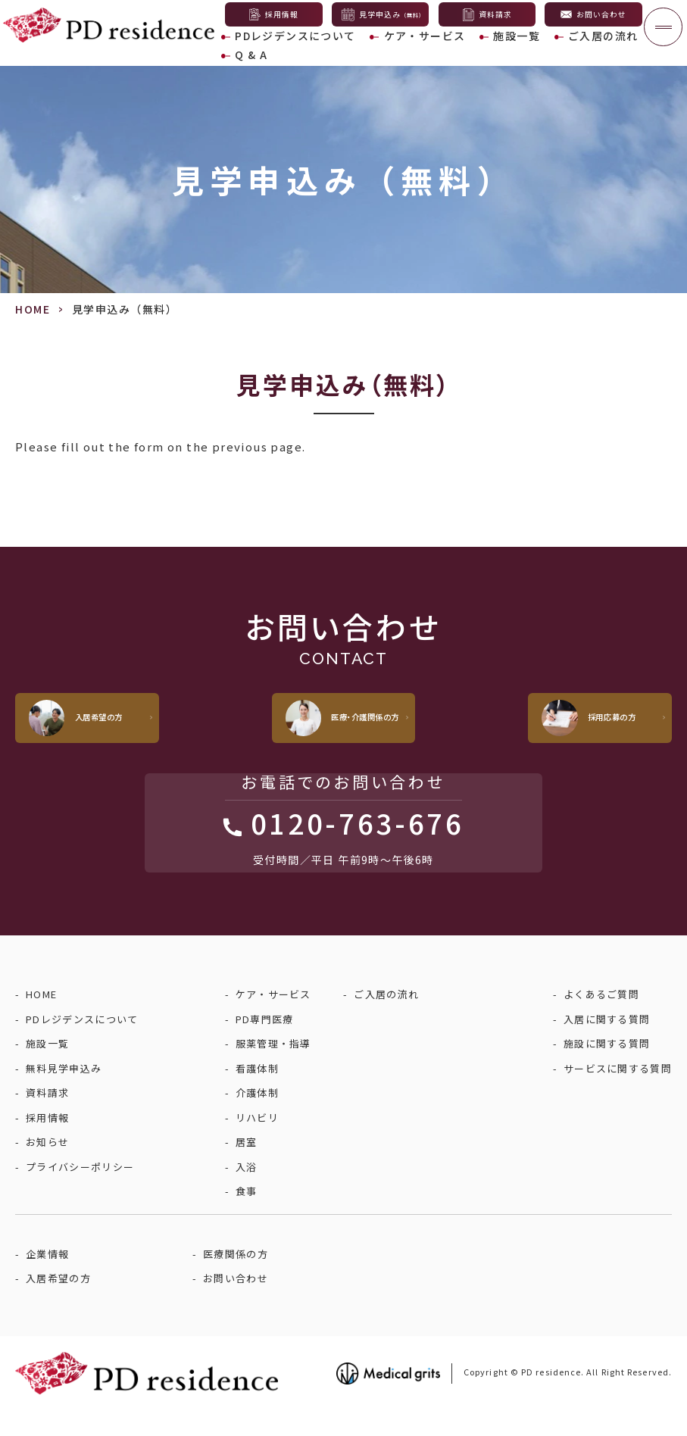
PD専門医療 (265, 1044)
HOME (32, 309)
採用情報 (47, 1142)
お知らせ (47, 1167)
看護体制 (257, 1093)
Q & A (617, 50)
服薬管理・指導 (273, 1068)
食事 (247, 1216)
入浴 (247, 1192)
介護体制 (257, 1117)
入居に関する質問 (607, 1044)
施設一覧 (476, 50)
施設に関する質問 (607, 1068)
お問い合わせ (235, 1303)
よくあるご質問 (601, 1019)
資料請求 (47, 1117)
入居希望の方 (58, 1303)
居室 (247, 1167)
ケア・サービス (397, 50)
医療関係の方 (235, 1279)
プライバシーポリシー (80, 1192)
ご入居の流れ (549, 50)
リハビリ (257, 1142)
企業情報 (47, 1279)
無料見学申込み (63, 1093)
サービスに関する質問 (618, 1093)
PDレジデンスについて (287, 50)
